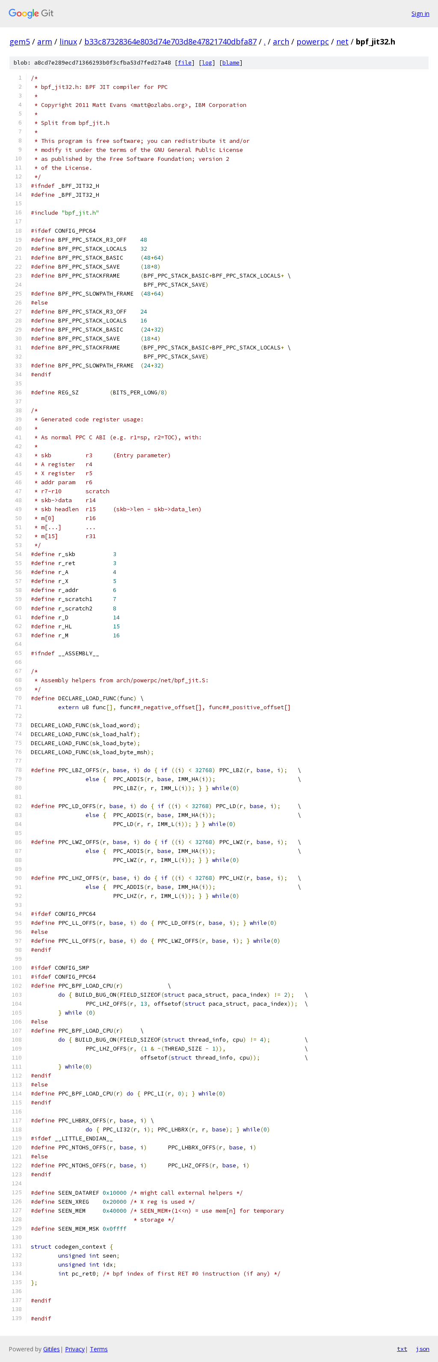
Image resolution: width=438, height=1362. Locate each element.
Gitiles (51, 1349)
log (207, 62)
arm (44, 41)
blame (231, 62)
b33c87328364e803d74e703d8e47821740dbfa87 (170, 41)
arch (281, 41)
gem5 (19, 41)
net (342, 41)
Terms (99, 1349)
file (185, 62)
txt (402, 1349)
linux (68, 41)
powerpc (312, 41)
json (422, 1349)
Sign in (420, 13)
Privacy (75, 1349)
